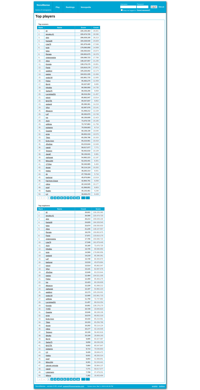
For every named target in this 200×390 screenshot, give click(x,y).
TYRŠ (48, 309)
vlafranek (49, 157)
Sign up (161, 6)
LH (47, 194)
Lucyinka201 (51, 94)
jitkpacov (49, 111)
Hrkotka (49, 87)
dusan (48, 167)
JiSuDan (49, 144)
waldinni (49, 71)
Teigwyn (49, 151)
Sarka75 (49, 91)
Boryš (48, 84)
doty (47, 38)
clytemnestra (51, 57)
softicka (49, 124)
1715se (49, 164)
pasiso (48, 74)
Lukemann (50, 372)
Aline (48, 61)
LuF (47, 114)
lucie (47, 47)
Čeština (162, 386)
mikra (48, 184)
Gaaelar (49, 131)
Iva (47, 117)
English (155, 386)
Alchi (48, 121)
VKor (48, 107)
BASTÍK (49, 101)
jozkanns (49, 127)
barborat (49, 177)
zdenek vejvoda (52, 365)
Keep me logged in (129, 10)
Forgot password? (143, 10)
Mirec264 (49, 161)
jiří (47, 31)
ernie (48, 134)
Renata (48, 54)
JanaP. (48, 154)
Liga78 (48, 44)
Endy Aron (50, 141)
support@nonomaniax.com (73, 386)
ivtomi (48, 97)
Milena (48, 375)
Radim (48, 191)
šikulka (48, 335)
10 (78, 198)
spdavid (49, 104)
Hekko (48, 171)
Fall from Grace (52, 181)
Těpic (48, 137)
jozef (47, 187)
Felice (48, 81)
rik (47, 174)
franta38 (49, 41)
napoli (48, 147)
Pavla (48, 67)
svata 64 (49, 77)
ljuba (47, 51)
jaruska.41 (50, 34)
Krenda (48, 64)
